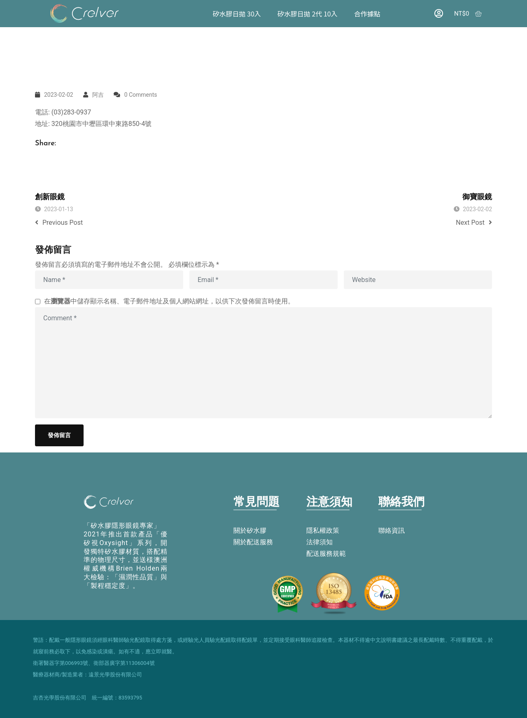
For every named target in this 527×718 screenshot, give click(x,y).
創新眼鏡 (50, 197)
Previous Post (59, 222)
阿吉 (98, 94)
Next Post (474, 222)
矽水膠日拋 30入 (236, 14)
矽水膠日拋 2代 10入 (307, 14)
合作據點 (367, 14)
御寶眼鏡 (477, 197)
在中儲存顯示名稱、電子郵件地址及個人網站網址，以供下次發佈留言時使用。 (169, 301)
